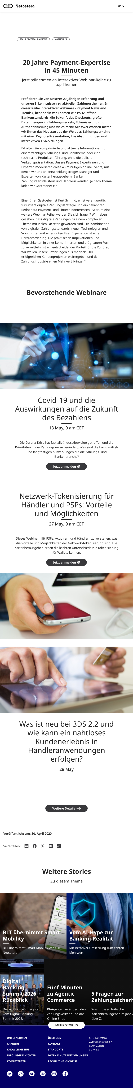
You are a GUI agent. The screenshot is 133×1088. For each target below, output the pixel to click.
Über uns (54, 1038)
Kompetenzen (16, 1061)
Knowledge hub (18, 1049)
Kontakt (54, 1043)
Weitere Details (63, 808)
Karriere (13, 1043)
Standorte (55, 1049)
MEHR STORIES (66, 1025)
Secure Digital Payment (33, 39)
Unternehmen (17, 1038)
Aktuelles (61, 39)
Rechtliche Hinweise (62, 1061)
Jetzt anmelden (64, 466)
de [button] (120, 6)
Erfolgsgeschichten (21, 1055)
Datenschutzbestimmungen (68, 1055)
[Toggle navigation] (128, 6)
